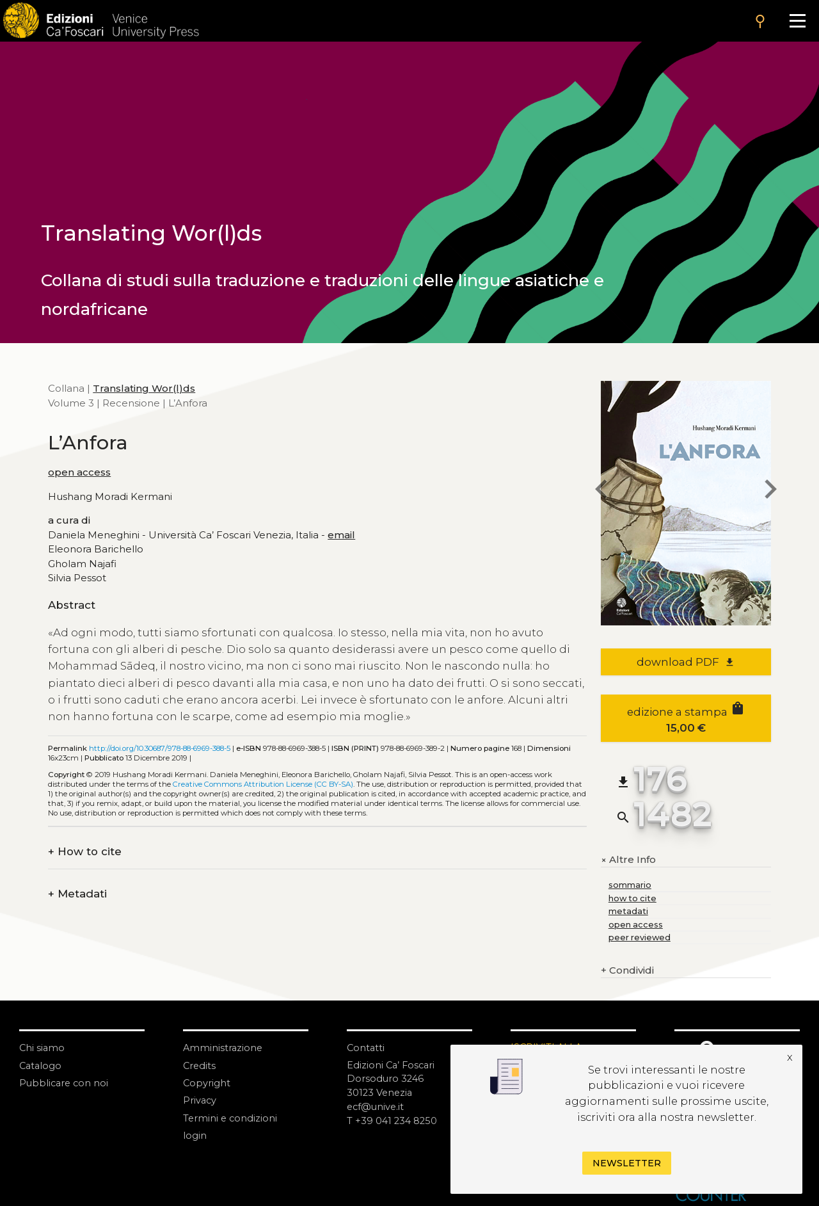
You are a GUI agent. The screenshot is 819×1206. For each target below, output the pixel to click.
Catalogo (41, 1065)
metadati (628, 911)
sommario (629, 885)
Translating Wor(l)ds (144, 388)
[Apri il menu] (797, 21)
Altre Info (628, 860)
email (341, 535)
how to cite (632, 898)
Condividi (627, 970)
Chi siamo (42, 1047)
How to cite (85, 852)
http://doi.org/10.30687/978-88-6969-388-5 (159, 748)
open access (79, 472)
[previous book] (601, 490)
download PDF (686, 661)
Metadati (77, 894)
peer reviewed (639, 937)
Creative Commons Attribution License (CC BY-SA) (263, 784)
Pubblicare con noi (65, 1082)
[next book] (771, 490)
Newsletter (626, 1163)
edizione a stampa (686, 717)
